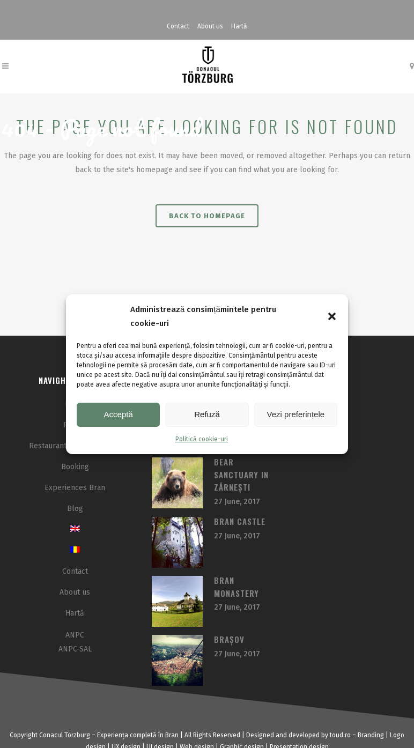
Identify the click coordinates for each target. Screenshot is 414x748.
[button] (332, 316)
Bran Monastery (236, 586)
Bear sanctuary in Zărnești (241, 474)
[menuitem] (75, 530)
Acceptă (118, 414)
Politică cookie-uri (201, 439)
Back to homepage (207, 216)
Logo (397, 735)
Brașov (229, 639)
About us (210, 26)
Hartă (239, 26)
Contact (178, 26)
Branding (371, 735)
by (324, 735)
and (281, 735)
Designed (260, 735)
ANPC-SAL (75, 649)
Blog (75, 508)
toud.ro (340, 735)
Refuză (207, 414)
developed (304, 735)
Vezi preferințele (296, 414)
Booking (75, 466)
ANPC (74, 635)
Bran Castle (239, 521)
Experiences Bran (75, 487)
